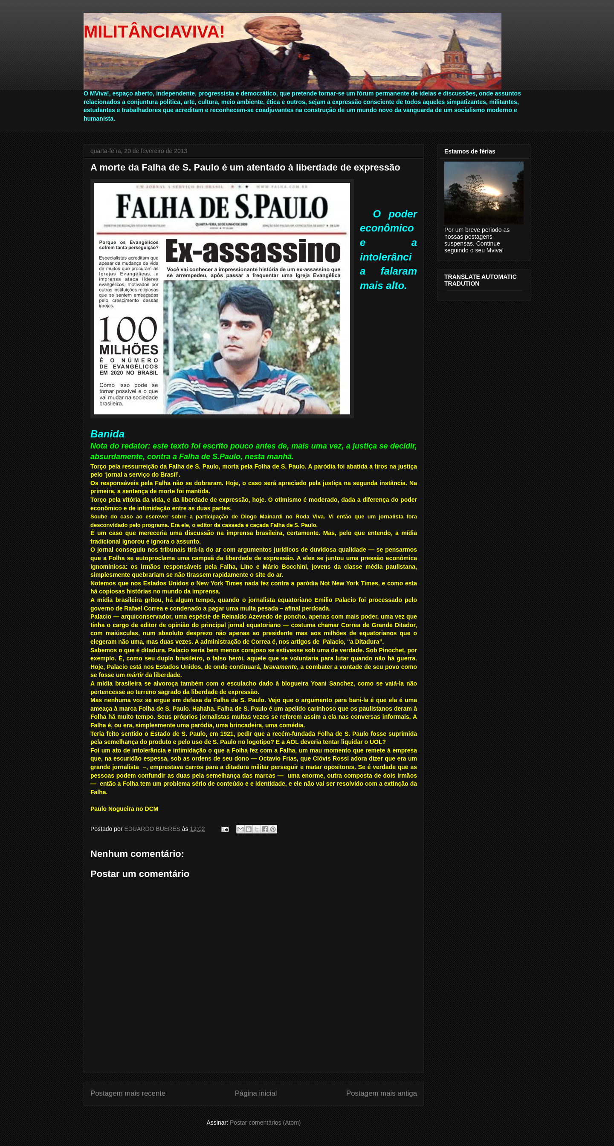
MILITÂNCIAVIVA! (154, 31)
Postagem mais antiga (381, 1093)
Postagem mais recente (127, 1093)
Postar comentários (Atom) (265, 1122)
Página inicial (256, 1093)
